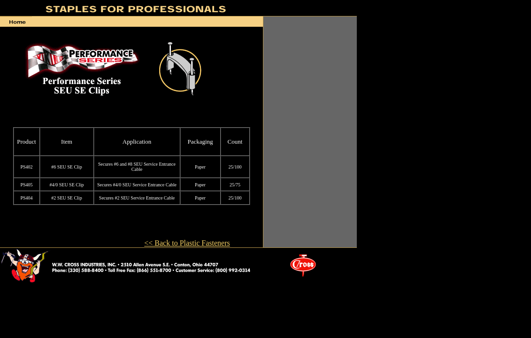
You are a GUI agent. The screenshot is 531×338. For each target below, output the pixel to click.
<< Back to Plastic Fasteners (187, 243)
